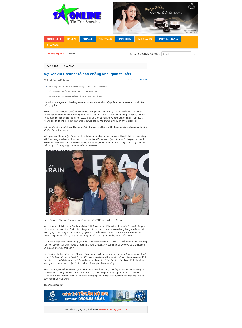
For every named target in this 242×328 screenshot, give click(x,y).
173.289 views (141, 80)
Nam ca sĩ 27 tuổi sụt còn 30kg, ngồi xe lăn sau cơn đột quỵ (75, 96)
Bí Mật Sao (53, 45)
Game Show (124, 39)
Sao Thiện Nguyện (168, 39)
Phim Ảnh (88, 39)
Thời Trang (105, 39)
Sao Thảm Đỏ (145, 39)
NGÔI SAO (54, 39)
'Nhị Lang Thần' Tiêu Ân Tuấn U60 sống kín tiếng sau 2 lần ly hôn (77, 86)
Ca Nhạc (71, 39)
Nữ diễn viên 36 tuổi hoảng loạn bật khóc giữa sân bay (72, 91)
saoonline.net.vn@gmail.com (113, 309)
